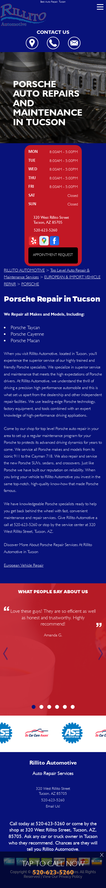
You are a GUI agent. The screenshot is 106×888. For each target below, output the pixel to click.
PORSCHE (30, 284)
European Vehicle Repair (23, 565)
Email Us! (53, 806)
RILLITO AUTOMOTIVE (24, 270)
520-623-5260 (45, 230)
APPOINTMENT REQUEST (53, 255)
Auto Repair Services (53, 773)
